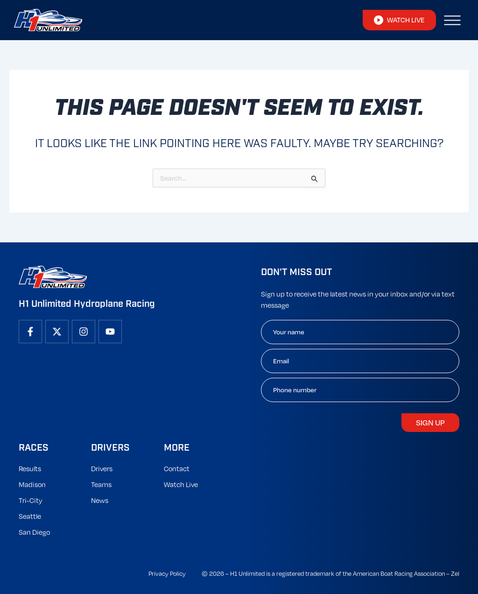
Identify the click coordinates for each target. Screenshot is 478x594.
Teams (101, 484)
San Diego (34, 532)
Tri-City (30, 500)
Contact (177, 468)
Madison (32, 484)
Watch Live (181, 484)
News (99, 500)
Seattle (30, 516)
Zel (455, 573)
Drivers (101, 468)
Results (30, 468)
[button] (452, 20)
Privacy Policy (167, 573)
